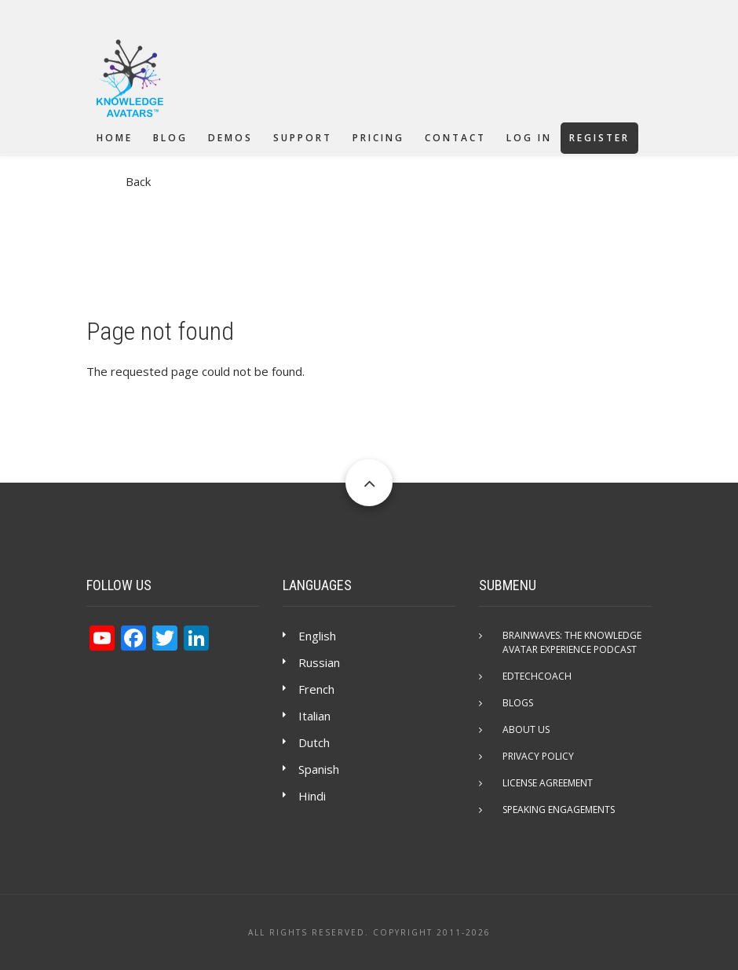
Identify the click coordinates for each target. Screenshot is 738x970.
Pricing (378, 137)
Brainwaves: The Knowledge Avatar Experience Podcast (571, 642)
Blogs (517, 702)
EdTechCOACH (537, 676)
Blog (170, 137)
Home (115, 137)
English (317, 636)
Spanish (318, 769)
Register (599, 137)
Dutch (314, 742)
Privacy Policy (538, 756)
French (316, 689)
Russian (319, 662)
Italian (314, 716)
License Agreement (547, 782)
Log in (529, 137)
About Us (526, 729)
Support (302, 137)
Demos (230, 137)
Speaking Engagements (558, 809)
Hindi (312, 796)
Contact (455, 137)
